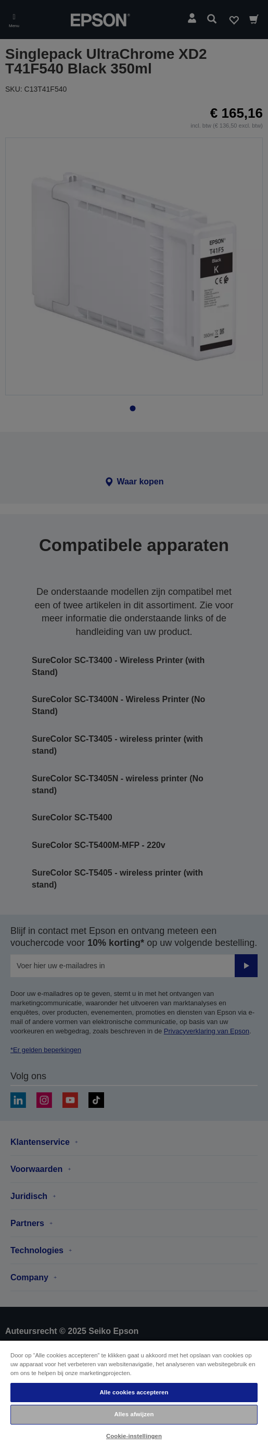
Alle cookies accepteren (133, 1392)
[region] (134, 1394)
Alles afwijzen (134, 1414)
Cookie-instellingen (134, 1436)
